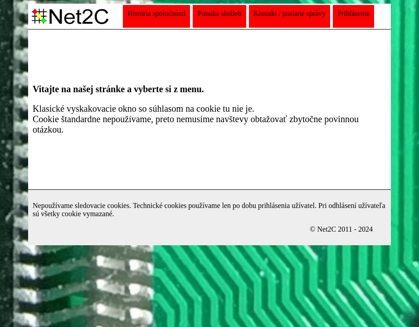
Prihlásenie (353, 13)
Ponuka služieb (219, 13)
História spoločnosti (156, 13)
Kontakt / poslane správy (289, 13)
